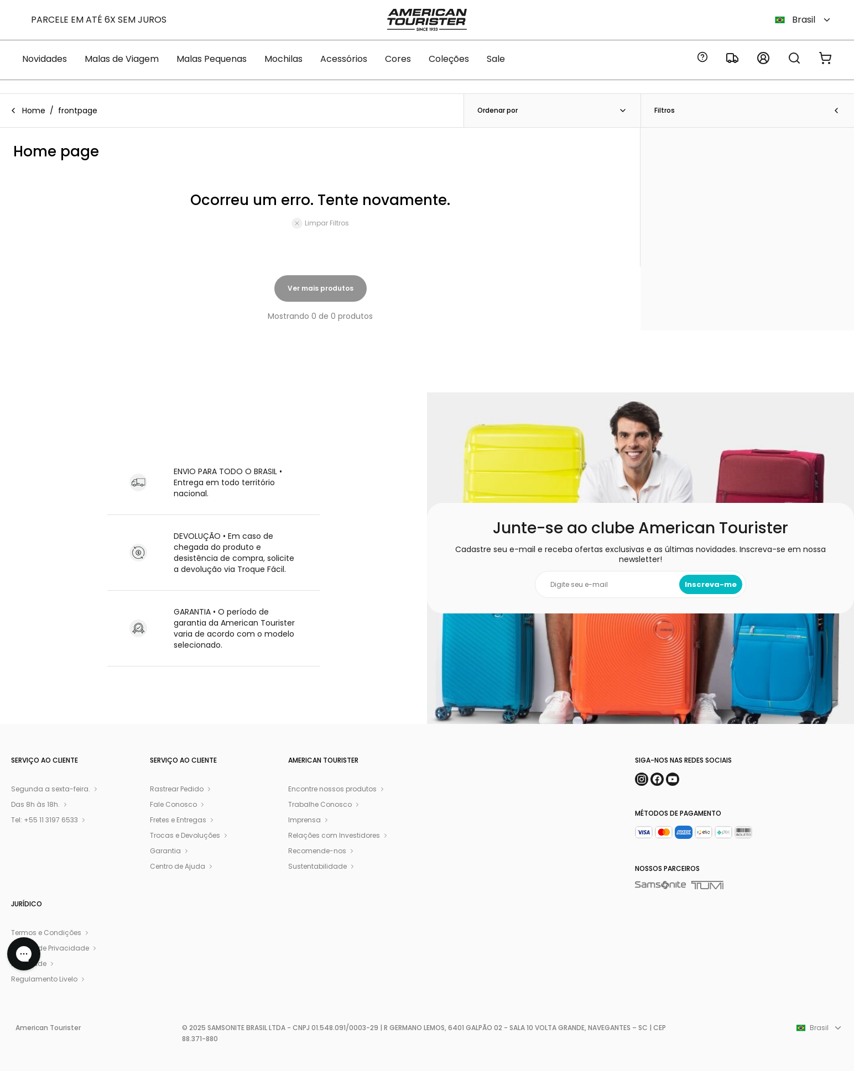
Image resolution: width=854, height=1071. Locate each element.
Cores (398, 59)
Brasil (803, 19)
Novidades (44, 59)
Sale (496, 59)
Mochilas (283, 59)
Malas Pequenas (211, 59)
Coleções (449, 59)
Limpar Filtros (320, 223)
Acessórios (343, 59)
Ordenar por (552, 110)
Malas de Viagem (122, 59)
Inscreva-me (711, 584)
